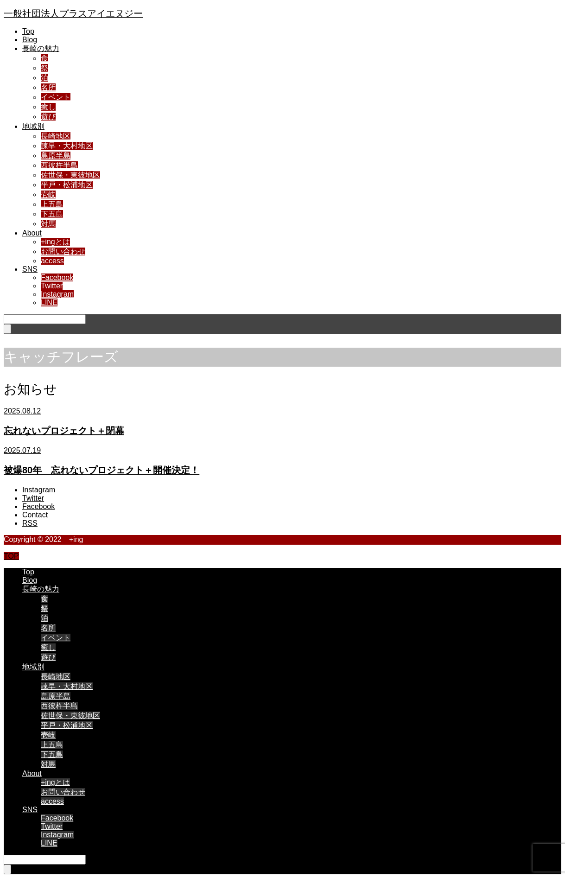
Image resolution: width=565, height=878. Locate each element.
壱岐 (48, 194)
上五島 (52, 204)
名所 (48, 87)
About (32, 233)
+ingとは (55, 242)
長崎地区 (55, 136)
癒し (48, 107)
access (52, 261)
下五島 (52, 214)
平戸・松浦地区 (67, 185)
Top (28, 31)
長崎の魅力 (40, 48)
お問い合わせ (63, 251)
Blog (29, 40)
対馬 (48, 224)
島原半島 (55, 155)
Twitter (52, 286)
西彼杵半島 (59, 165)
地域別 (33, 126)
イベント (55, 97)
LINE (49, 302)
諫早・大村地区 (67, 146)
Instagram (57, 294)
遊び (48, 117)
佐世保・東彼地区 (70, 175)
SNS (30, 269)
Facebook (57, 277)
